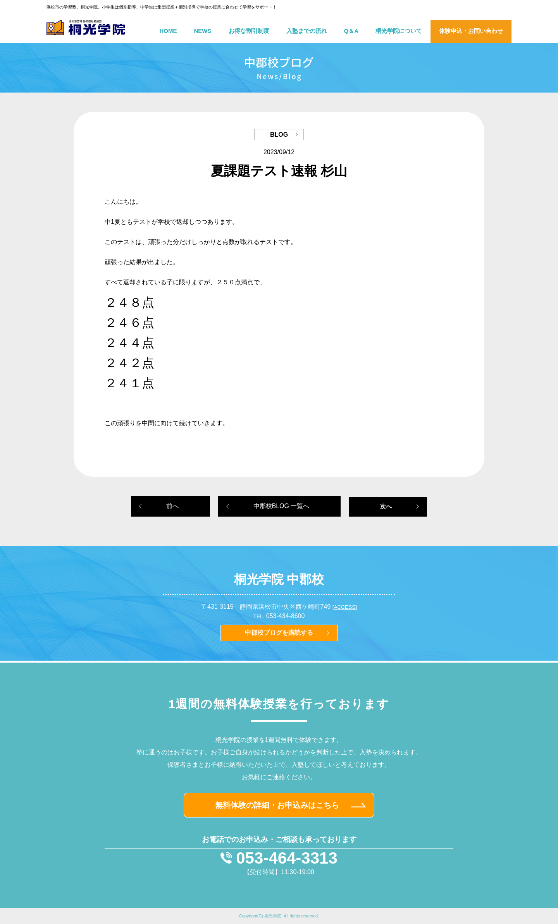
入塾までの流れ (306, 30)
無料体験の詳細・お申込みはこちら (277, 805)
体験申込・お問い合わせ (471, 30)
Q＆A (351, 30)
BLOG (279, 134)
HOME (168, 30)
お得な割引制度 (249, 30)
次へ (386, 506)
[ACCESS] (344, 607)
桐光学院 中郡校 (279, 579)
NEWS (203, 30)
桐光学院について (398, 30)
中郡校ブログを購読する (279, 632)
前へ (172, 506)
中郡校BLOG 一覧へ (281, 506)
